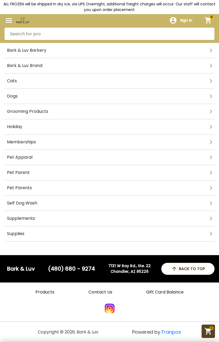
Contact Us (100, 292)
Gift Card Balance (165, 292)
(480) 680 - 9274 (71, 269)
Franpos (171, 332)
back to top (188, 269)
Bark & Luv (21, 269)
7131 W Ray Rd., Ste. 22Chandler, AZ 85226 (129, 268)
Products (44, 292)
